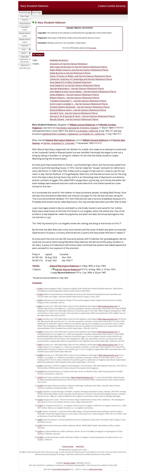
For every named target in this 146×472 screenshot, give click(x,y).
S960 (40, 420)
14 (101, 143)
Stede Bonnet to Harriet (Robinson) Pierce (70, 73)
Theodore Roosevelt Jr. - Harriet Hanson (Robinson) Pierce (78, 100)
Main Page (24, 16)
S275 (40, 391)
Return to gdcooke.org (24, 66)
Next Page (37, 12)
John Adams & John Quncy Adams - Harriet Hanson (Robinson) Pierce (83, 91)
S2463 (40, 355)
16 (124, 232)
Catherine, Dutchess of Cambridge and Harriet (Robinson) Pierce (81, 79)
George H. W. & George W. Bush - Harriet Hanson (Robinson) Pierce (82, 116)
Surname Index (24, 28)
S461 (40, 306)
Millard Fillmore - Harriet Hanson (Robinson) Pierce (74, 97)
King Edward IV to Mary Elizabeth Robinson (71, 82)
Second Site (66, 469)
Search (25, 20)
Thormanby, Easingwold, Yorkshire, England (76, 127)
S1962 (40, 294)
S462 (40, 319)
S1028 (40, 437)
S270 (40, 300)
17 (72, 260)
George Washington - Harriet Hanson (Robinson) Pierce (77, 88)
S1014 (40, 371)
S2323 (40, 377)
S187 (40, 425)
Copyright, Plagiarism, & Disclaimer (24, 59)
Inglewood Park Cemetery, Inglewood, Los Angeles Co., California (72, 134)
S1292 (40, 385)
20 (78, 272)
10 (111, 130)
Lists (23, 49)
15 (120, 223)
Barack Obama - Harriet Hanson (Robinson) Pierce (74, 119)
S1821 (40, 405)
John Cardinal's (57, 469)
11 (120, 133)
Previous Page (25, 12)
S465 (40, 344)
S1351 (40, 288)
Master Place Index (24, 40)
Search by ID (25, 23)
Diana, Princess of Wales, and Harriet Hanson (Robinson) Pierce (80, 76)
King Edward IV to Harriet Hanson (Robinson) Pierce (75, 85)
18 (82, 269)
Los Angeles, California (87, 130)
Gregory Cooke (69, 463)
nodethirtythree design (95, 469)
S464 (40, 332)
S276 (40, 431)
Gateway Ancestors (59, 60)
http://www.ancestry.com (107, 306)
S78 (39, 411)
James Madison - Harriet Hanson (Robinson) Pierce (74, 94)
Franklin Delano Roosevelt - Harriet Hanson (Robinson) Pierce (80, 107)
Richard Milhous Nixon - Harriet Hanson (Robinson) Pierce (78, 110)
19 (76, 272)
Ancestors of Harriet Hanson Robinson (68, 63)
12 (95, 143)
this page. (92, 48)
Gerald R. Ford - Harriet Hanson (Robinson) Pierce (74, 113)
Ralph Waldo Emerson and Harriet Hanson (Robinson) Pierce (79, 70)
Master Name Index (24, 34)
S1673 (40, 399)
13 (98, 143)
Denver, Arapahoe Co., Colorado (58, 143)
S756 (40, 366)
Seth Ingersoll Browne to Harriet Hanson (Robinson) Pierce (78, 66)
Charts (23, 53)
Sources (25, 45)
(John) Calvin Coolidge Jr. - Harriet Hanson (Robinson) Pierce (79, 103)
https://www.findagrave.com (82, 377)
